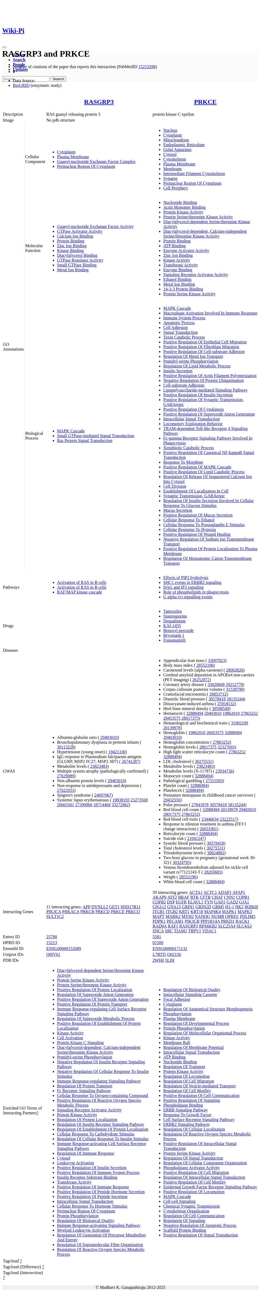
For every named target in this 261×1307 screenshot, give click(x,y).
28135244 (235, 699)
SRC (169, 931)
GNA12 (159, 907)
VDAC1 (209, 931)
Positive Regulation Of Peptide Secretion (92, 1196)
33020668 (216, 684)
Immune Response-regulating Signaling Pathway (99, 1081)
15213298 (147, 66)
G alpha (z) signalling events (188, 597)
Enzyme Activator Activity (186, 250)
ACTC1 (210, 892)
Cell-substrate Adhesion (183, 385)
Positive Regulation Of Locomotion (194, 1191)
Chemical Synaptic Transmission (191, 1206)
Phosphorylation (177, 1013)
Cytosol (170, 154)
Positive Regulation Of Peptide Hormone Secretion (101, 1191)
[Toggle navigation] (4, 47)
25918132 (225, 703)
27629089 (65, 776)
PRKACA (70, 911)
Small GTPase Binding (77, 265)
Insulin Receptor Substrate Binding (87, 1177)
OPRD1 (232, 916)
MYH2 (187, 916)
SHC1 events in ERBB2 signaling (192, 582)
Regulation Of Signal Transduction (193, 1158)
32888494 (194, 713)
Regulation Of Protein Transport (84, 1086)
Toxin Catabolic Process (184, 337)
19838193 (121, 800)
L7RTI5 (159, 954)
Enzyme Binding (177, 269)
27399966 (83, 804)
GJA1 (244, 902)
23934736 (224, 771)
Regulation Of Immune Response (85, 1153)
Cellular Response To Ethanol (188, 520)
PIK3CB (192, 921)
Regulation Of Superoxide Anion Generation (95, 994)
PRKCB (87, 911)
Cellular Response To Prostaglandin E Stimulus (204, 524)
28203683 (212, 872)
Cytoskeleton (174, 159)
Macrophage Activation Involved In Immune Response (210, 313)
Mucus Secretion (177, 510)
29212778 (234, 684)
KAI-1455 (172, 625)
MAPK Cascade (71, 431)
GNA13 (174, 907)
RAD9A (160, 926)
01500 (158, 942)
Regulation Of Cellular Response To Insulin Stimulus (103, 1139)
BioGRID (21, 85)
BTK (194, 897)
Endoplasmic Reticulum (184, 144)
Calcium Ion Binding (75, 236)
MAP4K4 (212, 911)
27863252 (249, 713)
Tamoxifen (172, 611)
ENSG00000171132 (170, 948)
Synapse (170, 178)
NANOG (202, 916)
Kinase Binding (70, 250)
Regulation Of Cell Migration (188, 1081)
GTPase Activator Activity (80, 231)
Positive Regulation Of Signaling (191, 1100)
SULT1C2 (55, 916)
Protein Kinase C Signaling (80, 1042)
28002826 (234, 670)
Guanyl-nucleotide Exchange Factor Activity (95, 226)
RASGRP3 (99, 101)
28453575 (171, 718)
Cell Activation (70, 1037)
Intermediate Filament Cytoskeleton (194, 173)
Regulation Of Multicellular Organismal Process (204, 1033)
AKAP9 (160, 897)
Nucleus (170, 130)
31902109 (239, 723)
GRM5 (218, 907)
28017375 (190, 718)
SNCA (158, 931)
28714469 (102, 804)
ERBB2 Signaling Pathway (186, 1124)
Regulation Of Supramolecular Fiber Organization (100, 1244)
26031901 (208, 829)
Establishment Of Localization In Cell (196, 491)
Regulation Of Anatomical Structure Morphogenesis (208, 1009)
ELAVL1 (195, 902)
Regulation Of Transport (184, 1066)
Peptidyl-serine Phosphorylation (190, 361)
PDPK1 (159, 921)
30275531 (203, 761)
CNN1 (229, 897)
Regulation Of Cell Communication (194, 1215)
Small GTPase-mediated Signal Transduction (95, 435)
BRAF (183, 897)
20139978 (171, 728)
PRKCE (205, 101)
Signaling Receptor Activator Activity (195, 274)
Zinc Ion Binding (71, 245)
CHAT (217, 897)
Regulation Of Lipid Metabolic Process (197, 366)
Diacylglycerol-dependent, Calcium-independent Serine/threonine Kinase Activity (205, 233)
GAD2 (232, 902)
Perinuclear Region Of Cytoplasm (86, 166)
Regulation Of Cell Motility (187, 1090)
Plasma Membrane (73, 156)
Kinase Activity (176, 260)
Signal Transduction (180, 332)
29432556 (171, 800)
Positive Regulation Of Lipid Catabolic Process (204, 472)
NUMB (217, 916)
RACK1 (242, 921)
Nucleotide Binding (180, 202)
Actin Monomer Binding (184, 207)
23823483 (98, 766)
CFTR (205, 897)
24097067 (102, 795)
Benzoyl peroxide (178, 630)
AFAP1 (238, 892)
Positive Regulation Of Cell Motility (194, 1182)
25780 (51, 936)
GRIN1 (188, 907)
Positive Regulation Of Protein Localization (94, 989)
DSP (171, 902)
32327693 (226, 747)
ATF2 (172, 897)
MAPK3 (244, 911)
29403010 (109, 737)
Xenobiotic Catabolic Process (188, 447)
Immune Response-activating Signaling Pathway (99, 1225)
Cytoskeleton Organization (186, 1211)
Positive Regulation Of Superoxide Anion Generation (209, 414)
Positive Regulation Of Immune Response (93, 1187)
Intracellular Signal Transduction (191, 419)
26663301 (65, 804)
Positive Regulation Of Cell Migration (196, 1172)
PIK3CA (53, 911)
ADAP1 (225, 892)
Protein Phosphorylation (78, 1215)
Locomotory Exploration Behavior (192, 423)
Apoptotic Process (179, 322)
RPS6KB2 (208, 926)
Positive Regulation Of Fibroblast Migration (201, 346)
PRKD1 (227, 921)
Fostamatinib (174, 640)
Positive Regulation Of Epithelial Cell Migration (205, 342)
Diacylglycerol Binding (77, 255)
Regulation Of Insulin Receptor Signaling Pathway (100, 1124)
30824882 (215, 853)
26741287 (130, 761)
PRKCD (103, 911)
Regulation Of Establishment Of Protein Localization (102, 1129)
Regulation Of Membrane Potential (193, 1047)
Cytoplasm (66, 152)
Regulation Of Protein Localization (87, 1119)
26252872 (201, 679)
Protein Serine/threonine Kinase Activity (198, 217)
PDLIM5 (247, 916)
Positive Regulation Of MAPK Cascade (197, 467)
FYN (209, 902)
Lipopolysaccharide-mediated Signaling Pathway (205, 390)
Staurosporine (175, 616)
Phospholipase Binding (183, 1105)
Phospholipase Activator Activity (191, 1167)
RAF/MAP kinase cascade (79, 592)
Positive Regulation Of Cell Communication (201, 1095)
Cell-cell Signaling (179, 1201)
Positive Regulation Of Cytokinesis (193, 409)
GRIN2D (203, 907)
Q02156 (174, 954)
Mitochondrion (176, 140)
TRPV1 (194, 931)
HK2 (239, 907)
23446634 (210, 819)
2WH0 (158, 960)
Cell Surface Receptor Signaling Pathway (198, 1119)
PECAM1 (175, 921)
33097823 (216, 660)
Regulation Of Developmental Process (196, 1023)
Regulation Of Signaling (184, 1220)
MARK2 (172, 916)
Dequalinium (174, 621)
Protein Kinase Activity (183, 212)
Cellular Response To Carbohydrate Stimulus (95, 1134)
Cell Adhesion (175, 327)
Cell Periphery (175, 188)
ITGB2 (172, 911)
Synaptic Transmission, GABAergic (194, 496)
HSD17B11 (131, 907)
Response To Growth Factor (187, 1114)
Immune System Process (184, 318)
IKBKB (251, 907)
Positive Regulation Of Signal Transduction (200, 1235)
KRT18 (197, 911)
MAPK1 (229, 911)
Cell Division (174, 486)
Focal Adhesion (176, 999)
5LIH (170, 960)
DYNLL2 (99, 907)
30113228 (65, 747)
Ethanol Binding (177, 279)
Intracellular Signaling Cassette (190, 994)
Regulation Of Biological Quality (85, 1220)
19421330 (117, 752)
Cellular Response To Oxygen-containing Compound (102, 1095)
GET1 (114, 907)
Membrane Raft (176, 1042)
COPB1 (242, 897)
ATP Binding (174, 245)
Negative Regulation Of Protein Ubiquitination (203, 380)
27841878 (200, 804)
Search (19, 59)
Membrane (172, 168)
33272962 (120, 804)
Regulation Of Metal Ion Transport (193, 356)
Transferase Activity (180, 265)
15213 (51, 942)
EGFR (181, 902)
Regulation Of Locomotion (186, 1076)
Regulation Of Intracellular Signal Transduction (204, 1177)
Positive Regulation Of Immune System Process (98, 1172)
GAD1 (220, 902)
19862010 (231, 713)
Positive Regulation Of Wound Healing (196, 534)
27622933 (65, 790)
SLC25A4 (227, 926)
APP (86, 907)
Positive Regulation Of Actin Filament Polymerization (209, 375)
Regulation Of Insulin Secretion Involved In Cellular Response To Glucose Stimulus (208, 503)
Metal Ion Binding (73, 269)
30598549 (220, 708)
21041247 (195, 838)
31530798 (234, 689)
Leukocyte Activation (75, 1163)
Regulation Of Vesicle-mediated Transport (199, 1086)
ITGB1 (159, 911)
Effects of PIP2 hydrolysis (185, 577)
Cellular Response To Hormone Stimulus (92, 1206)
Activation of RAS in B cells (81, 582)
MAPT (158, 916)
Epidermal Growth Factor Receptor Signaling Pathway (210, 1187)
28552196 (205, 665)
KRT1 (184, 911)
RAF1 (173, 926)
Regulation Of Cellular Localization (194, 1129)
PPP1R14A (210, 921)
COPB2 (159, 902)
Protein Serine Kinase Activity (189, 294)
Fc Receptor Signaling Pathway (84, 1090)
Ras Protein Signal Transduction (84, 440)
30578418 (217, 699)
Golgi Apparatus (177, 149)
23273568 (139, 800)
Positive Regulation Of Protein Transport (92, 1004)
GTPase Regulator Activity (80, 260)
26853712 (217, 694)
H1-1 (229, 907)
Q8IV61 (53, 954)
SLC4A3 (244, 926)
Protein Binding (70, 241)
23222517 (228, 819)
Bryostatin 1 (173, 635)
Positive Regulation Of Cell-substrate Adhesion (204, 351)
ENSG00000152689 (63, 948)
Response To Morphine (183, 462)
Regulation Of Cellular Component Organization (205, 1163)
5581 (157, 936)
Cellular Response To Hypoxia (189, 529)
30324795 (181, 862)
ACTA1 (195, 892)
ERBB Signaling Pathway (185, 1110)
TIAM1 (180, 931)
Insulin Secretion (177, 371)
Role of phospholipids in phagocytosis (196, 592)
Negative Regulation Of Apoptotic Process (199, 1225)
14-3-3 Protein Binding (183, 289)
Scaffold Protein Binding (184, 1230)
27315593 (214, 780)
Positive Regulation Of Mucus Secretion (198, 515)
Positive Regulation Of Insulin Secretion (198, 395)
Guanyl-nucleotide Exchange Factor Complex (96, 161)
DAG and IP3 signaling (183, 587)
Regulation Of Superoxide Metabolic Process (96, 1018)
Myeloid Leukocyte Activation (83, 1230)
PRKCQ (133, 911)
